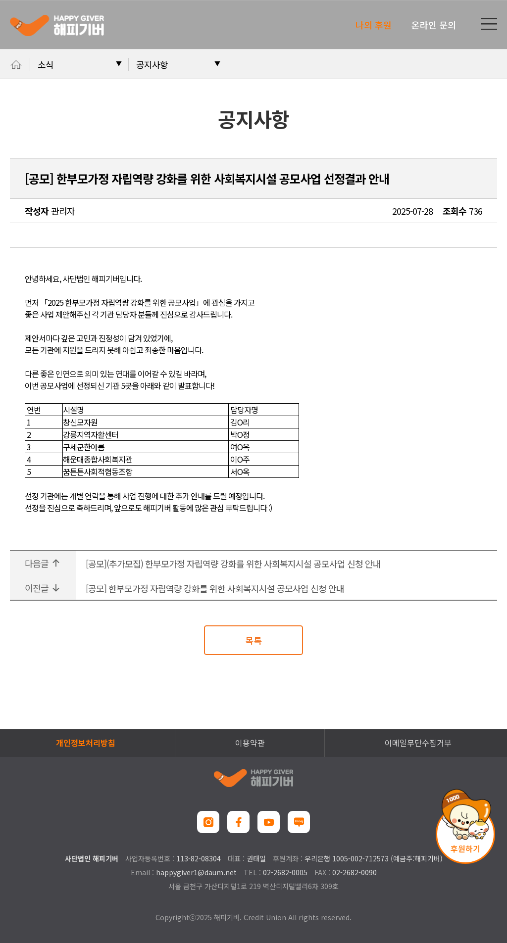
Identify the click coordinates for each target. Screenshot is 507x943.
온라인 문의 (433, 24)
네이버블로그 (299, 822)
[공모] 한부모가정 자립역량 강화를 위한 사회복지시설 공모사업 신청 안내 (215, 588)
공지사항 (152, 64)
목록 (253, 640)
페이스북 (238, 822)
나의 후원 (373, 24)
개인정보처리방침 (85, 743)
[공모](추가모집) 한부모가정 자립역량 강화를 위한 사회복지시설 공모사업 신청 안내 (233, 563)
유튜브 (268, 822)
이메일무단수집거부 (418, 743)
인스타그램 (208, 822)
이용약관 (250, 743)
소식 (45, 64)
